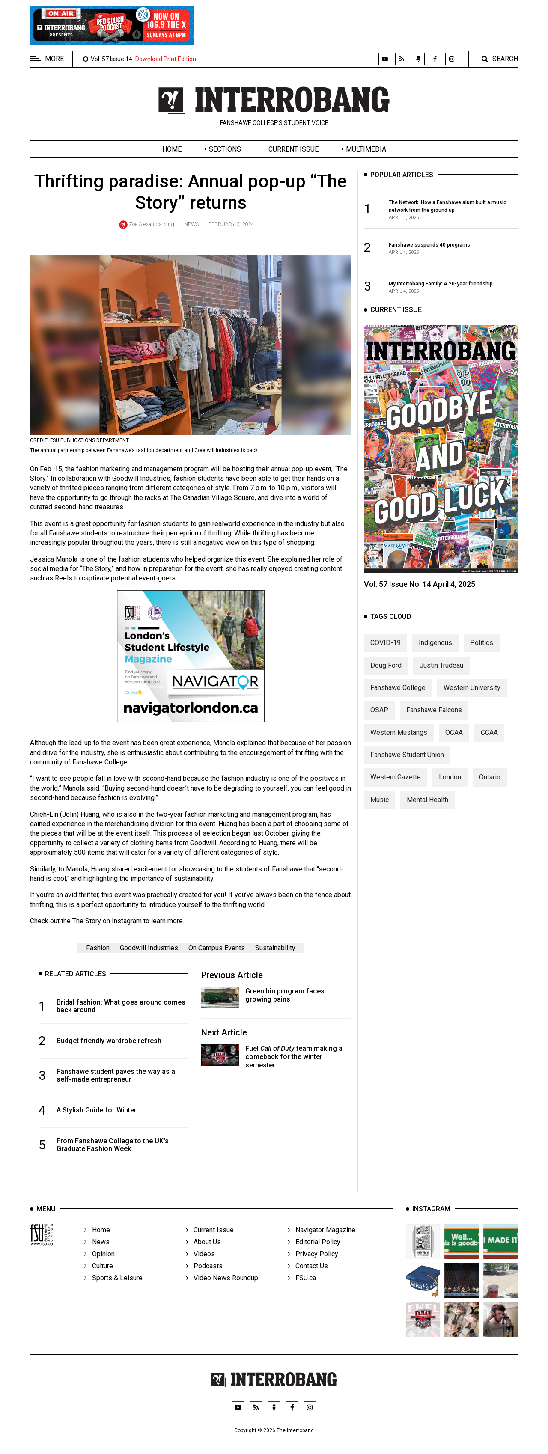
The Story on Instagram (107, 921)
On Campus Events (216, 948)
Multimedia (366, 149)
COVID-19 (385, 653)
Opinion (99, 1269)
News (191, 224)
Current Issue (293, 149)
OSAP (379, 721)
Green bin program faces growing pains (285, 995)
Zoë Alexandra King (151, 224)
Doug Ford (386, 676)
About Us (203, 1257)
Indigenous (435, 653)
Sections (225, 149)
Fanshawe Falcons (434, 721)
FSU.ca (302, 1293)
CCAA (489, 743)
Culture (98, 1281)
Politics (481, 653)
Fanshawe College (398, 698)
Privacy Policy (313, 1269)
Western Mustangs (398, 743)
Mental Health (427, 810)
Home (172, 149)
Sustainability (275, 948)
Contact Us (308, 1281)
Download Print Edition (165, 59)
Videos (200, 1269)
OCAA (454, 743)
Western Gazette (395, 788)
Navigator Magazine (321, 1245)
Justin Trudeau (441, 676)
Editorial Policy (314, 1257)
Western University (472, 698)
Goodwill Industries (149, 948)
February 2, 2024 (231, 224)
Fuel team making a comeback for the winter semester (293, 1056)
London (450, 788)
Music (379, 810)
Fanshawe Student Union (407, 765)
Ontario (489, 788)
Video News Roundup (222, 1293)
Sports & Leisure (113, 1293)
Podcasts (204, 1281)
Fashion (98, 948)
